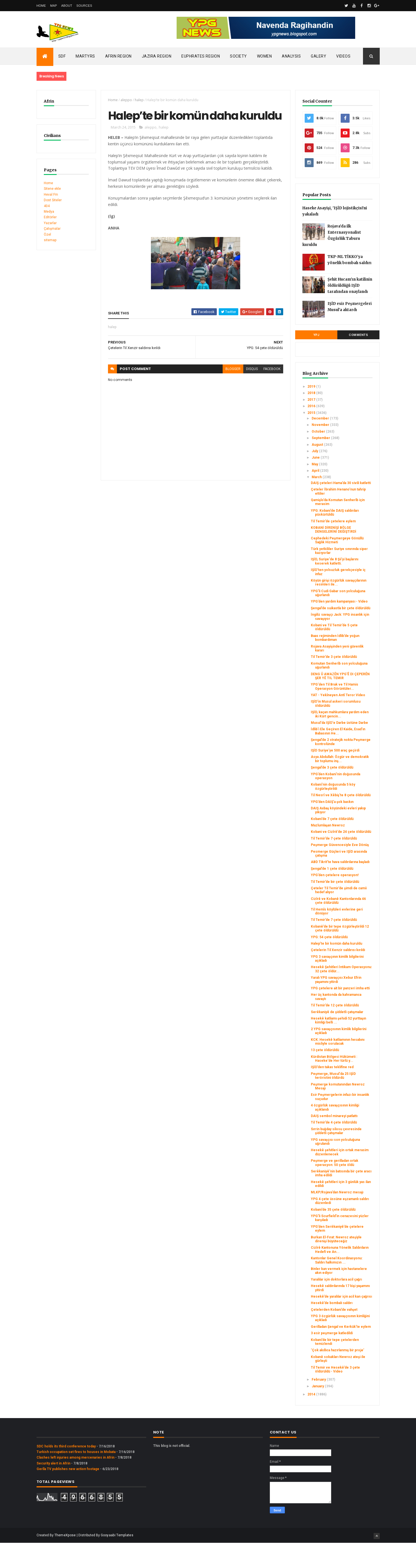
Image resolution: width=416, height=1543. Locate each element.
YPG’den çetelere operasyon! (335, 875)
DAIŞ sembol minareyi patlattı (334, 1116)
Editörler (50, 217)
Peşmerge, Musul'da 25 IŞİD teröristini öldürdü (333, 1076)
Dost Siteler (53, 200)
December (321, 418)
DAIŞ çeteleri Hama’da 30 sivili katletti (341, 483)
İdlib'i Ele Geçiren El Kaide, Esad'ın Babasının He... (338, 731)
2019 (311, 386)
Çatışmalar (52, 229)
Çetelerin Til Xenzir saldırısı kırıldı (338, 950)
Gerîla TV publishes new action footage (68, 1469)
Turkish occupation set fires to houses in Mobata (76, 1452)
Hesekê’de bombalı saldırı (331, 1303)
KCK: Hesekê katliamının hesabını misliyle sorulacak (337, 1042)
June (316, 457)
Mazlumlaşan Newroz (328, 825)
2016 (311, 406)
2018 (311, 393)
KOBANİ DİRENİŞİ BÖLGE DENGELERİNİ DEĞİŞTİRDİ (333, 530)
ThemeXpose (65, 1535)
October (319, 431)
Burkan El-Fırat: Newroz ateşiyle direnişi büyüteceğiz (336, 1239)
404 (47, 206)
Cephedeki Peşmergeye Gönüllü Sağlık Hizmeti (337, 540)
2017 (311, 400)
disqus (252, 369)
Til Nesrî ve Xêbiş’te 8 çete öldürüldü (341, 795)
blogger (233, 369)
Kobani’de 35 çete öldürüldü (333, 1210)
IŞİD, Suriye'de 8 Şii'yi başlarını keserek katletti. (334, 561)
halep (139, 100)
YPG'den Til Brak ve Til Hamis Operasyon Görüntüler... (334, 686)
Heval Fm (51, 194)
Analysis (291, 56)
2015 (311, 413)
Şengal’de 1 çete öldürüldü (332, 869)
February (319, 1379)
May (315, 464)
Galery (318, 56)
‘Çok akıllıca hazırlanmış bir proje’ (337, 1350)
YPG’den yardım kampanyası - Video (339, 601)
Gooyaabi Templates (117, 1535)
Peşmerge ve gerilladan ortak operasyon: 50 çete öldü (334, 1163)
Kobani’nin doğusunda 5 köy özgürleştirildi (333, 786)
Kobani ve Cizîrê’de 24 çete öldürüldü (341, 832)
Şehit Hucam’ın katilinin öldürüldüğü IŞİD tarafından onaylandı (350, 285)
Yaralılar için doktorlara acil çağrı (336, 1279)
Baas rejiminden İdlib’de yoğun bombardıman (335, 638)
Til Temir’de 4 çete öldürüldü (334, 1122)
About (66, 5)
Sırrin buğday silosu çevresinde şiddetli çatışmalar (336, 1131)
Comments (358, 335)
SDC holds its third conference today (66, 1446)
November (321, 425)
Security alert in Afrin (53, 1463)
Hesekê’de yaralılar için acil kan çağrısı (341, 1296)
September (321, 438)
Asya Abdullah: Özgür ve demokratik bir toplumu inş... (340, 759)
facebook (271, 369)
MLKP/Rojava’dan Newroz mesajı (337, 1192)
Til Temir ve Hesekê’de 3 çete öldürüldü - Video (335, 1369)
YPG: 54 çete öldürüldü (329, 937)
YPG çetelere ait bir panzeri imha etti (340, 988)
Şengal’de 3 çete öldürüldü (332, 767)
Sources (84, 5)
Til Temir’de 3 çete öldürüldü (334, 657)
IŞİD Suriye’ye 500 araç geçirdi (335, 750)
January (318, 1386)
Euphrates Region (200, 56)
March (317, 477)
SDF (62, 56)
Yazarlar (50, 223)
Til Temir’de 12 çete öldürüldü (335, 1005)
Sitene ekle (52, 189)
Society (238, 56)
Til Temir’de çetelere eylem (333, 521)
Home (41, 5)
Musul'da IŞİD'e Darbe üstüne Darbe (339, 723)
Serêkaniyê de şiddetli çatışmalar (337, 1012)
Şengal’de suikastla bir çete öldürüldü (340, 608)
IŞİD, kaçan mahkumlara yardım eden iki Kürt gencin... (340, 714)
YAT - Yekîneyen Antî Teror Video (338, 695)
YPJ (316, 335)
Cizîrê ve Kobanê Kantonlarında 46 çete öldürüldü (338, 901)
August (318, 445)
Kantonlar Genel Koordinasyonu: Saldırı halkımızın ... (336, 1260)
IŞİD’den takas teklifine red (332, 1067)
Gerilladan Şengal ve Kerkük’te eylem (341, 1327)
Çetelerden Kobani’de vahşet (334, 1310)
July (315, 451)
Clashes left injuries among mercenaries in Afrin (75, 1457)
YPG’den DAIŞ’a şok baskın (332, 802)
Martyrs (85, 56)
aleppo (126, 100)
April (316, 471)
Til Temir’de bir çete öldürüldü (335, 882)
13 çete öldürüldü (325, 1050)
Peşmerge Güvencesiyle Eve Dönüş (340, 845)
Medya (49, 212)
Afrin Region (118, 56)
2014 (311, 1394)
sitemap (50, 240)
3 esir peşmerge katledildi (332, 1333)
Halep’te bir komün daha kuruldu (336, 943)
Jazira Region (157, 56)
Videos (343, 56)
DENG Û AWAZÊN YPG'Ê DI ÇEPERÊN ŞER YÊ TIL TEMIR (340, 676)
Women (264, 56)
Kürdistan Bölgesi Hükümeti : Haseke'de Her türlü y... (334, 1059)
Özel (47, 234)
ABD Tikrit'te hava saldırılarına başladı (340, 862)
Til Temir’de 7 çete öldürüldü (334, 838)
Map (53, 5)
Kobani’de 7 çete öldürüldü (332, 819)
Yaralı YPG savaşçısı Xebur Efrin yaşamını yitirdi (336, 979)
